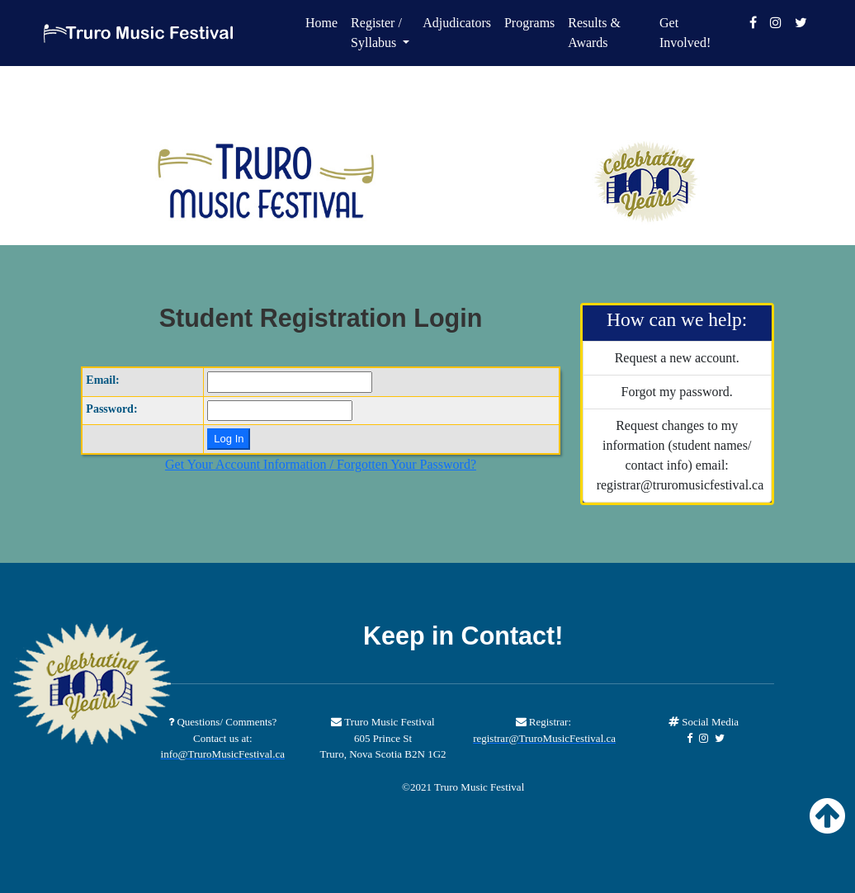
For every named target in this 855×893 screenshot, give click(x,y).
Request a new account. (677, 358)
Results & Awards (594, 33)
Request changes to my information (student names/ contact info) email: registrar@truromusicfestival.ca (680, 455)
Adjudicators (457, 23)
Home (321, 23)
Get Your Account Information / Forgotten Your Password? (320, 464)
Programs (529, 23)
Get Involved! (685, 33)
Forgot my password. (677, 392)
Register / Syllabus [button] (376, 33)
